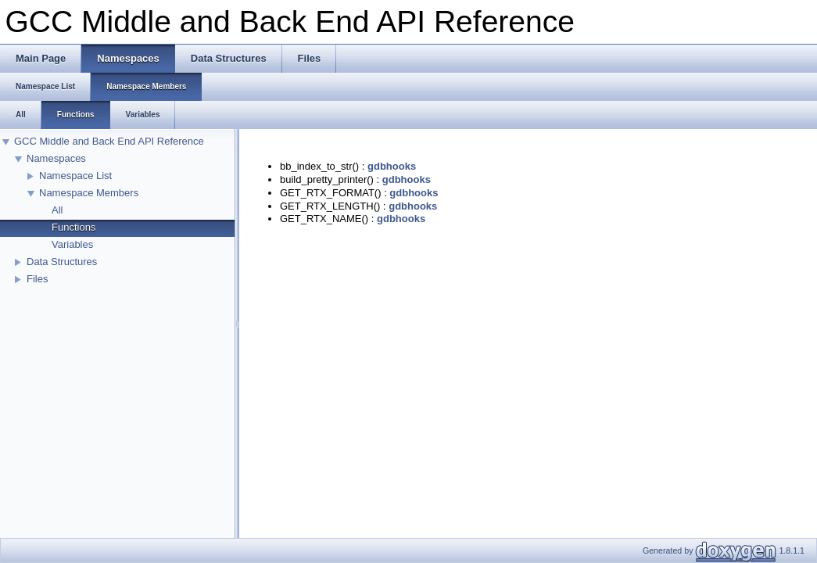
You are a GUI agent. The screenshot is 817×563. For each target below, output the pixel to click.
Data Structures (62, 261)
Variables (72, 244)
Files (37, 279)
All (57, 210)
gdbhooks (391, 166)
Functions (73, 227)
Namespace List (75, 175)
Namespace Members (88, 193)
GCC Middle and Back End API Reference (109, 141)
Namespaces (56, 158)
